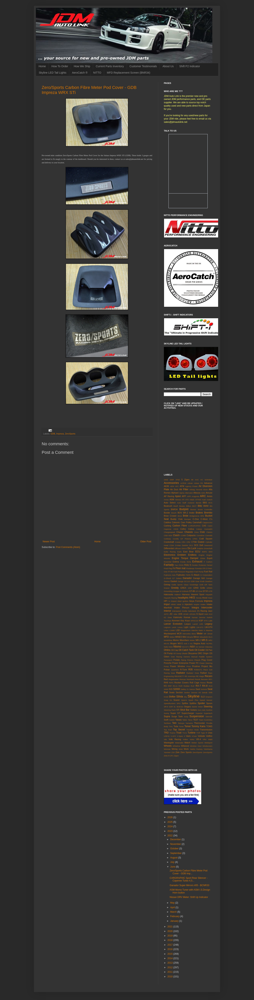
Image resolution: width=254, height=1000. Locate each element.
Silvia (179, 696)
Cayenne (167, 529)
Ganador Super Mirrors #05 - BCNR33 (189, 885)
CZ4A (171, 545)
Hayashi (209, 594)
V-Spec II (181, 736)
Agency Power (191, 486)
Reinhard (190, 679)
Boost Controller (205, 509)
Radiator (180, 673)
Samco (192, 689)
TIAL (171, 726)
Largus (187, 624)
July (172, 862)
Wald (210, 739)
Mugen (173, 643)
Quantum (175, 670)
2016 (170, 949)
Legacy (208, 624)
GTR (210, 591)
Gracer (166, 588)
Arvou (166, 500)
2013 (170, 962)
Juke (175, 614)
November (176, 844)
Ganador (187, 578)
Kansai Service (198, 617)
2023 (170, 831)
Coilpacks (191, 535)
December (176, 839)
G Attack (195, 575)
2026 (170, 817)
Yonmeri (167, 752)
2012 (170, 967)
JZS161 (192, 614)
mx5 (185, 643)
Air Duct (174, 489)
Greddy (175, 587)
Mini (184, 637)
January (174, 921)
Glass (186, 585)
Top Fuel (168, 730)
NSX (192, 646)
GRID (196, 588)
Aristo (209, 496)
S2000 (176, 689)
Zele (177, 752)
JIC (171, 614)
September (176, 853)
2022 (170, 835)
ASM (171, 499)
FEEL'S (187, 565)
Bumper (187, 519)
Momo (176, 640)
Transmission (206, 729)
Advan (190, 483)
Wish (181, 749)
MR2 (210, 640)
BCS (210, 503)
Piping (183, 660)
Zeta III (167, 756)
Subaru (193, 710)
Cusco (201, 542)
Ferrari (209, 565)
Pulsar (167, 669)
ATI (183, 500)
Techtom (167, 723)
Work (186, 749)
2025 (170, 822)
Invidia (184, 611)
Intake (203, 604)
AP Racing (169, 496)
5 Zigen (185, 479)
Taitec (184, 720)
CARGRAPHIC (194, 526)
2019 (170, 935)
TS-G (184, 733)
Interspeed (176, 611)
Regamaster (173, 679)
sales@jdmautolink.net (175, 122)
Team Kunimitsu (205, 720)
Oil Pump (168, 653)
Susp (186, 716)
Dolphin (200, 548)
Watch (187, 742)
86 (192, 480)
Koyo (187, 620)
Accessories (171, 482)
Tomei (187, 726)
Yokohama (208, 749)
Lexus (180, 627)
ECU (197, 551)
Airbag (192, 489)
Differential (169, 548)
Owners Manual (190, 657)
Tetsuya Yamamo (185, 723)
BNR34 (174, 509)
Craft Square (205, 538)
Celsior (199, 529)
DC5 (196, 545)
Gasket (173, 581)
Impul (166, 604)
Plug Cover (206, 660)
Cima (196, 532)
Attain (192, 500)
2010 (170, 976)
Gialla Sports (177, 585)
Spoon (209, 703)
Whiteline (176, 746)
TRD (166, 732)
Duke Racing (170, 552)
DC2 (191, 545)
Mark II (202, 630)
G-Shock (167, 578)
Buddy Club (176, 519)
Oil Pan (209, 650)
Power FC (194, 663)
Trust (178, 732)
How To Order (59, 66)
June (173, 866)
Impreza (60, 434)
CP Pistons (185, 539)
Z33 (173, 752)
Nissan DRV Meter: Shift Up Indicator (189, 897)
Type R (204, 733)
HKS (192, 597)
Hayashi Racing (170, 598)
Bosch (174, 513)
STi (177, 710)
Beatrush (168, 506)
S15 (171, 689)
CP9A (195, 539)
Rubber (187, 686)
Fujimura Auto (170, 575)
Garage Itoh (199, 578)
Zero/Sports (197, 752)
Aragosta (195, 496)
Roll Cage (194, 682)
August (174, 857)
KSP (201, 620)
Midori (172, 637)
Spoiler (201, 703)
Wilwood (185, 746)
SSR (171, 707)
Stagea (187, 706)
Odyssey (208, 647)
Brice (180, 516)
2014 (170, 958)
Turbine (191, 732)
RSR (180, 686)
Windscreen (207, 746)
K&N (206, 614)
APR (189, 496)
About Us (168, 66)
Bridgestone (194, 516)
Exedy (183, 562)
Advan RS (198, 483)
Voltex (185, 739)
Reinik (197, 679)
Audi (204, 500)
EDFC (204, 552)
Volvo (192, 739)
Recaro (208, 676)
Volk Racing (175, 739)
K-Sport (200, 614)
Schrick (204, 689)
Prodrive (196, 666)
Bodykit (183, 509)
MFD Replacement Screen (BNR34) (128, 72)
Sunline (209, 710)
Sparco (184, 700)
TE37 (195, 720)
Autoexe (191, 503)
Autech (209, 500)
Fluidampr (190, 568)
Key (182, 620)
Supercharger (187, 713)
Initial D (180, 604)
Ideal (179, 601)
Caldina (167, 522)
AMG (203, 493)
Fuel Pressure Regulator (183, 572)
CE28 (176, 529)
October (174, 848)
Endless (192, 555)
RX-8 (204, 685)
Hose (210, 598)
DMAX (184, 548)
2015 (170, 954)
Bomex (193, 509)
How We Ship (82, 66)
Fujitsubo (180, 575)
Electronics (169, 555)
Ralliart (203, 673)
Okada (184, 653)
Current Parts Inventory (110, 66)
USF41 (167, 736)
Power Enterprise (180, 663)
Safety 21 (185, 689)
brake (191, 513)
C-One (196, 519)
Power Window (177, 666)
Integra (195, 607)
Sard (198, 689)
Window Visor (196, 746)
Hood (204, 598)
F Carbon (208, 562)
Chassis (189, 532)
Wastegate (169, 742)
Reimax (183, 679)
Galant (178, 578)
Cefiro (183, 529)
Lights (192, 627)
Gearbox (208, 581)
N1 (191, 643)
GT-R (205, 591)
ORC (200, 653)
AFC (177, 486)
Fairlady (169, 564)
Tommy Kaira (198, 726)
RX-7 (198, 685)
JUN (180, 614)
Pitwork (197, 660)
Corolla (176, 539)
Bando (198, 503)
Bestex (182, 506)
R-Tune (183, 669)
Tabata (178, 720)
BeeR (176, 506)
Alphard (174, 493)
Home (42, 66)
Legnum (167, 627)
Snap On (168, 700)
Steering (208, 706)
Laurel (195, 624)
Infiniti (173, 604)
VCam (194, 736)
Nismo (177, 646)
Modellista (168, 640)
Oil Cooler (199, 650)
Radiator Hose (192, 673)
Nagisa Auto (199, 643)
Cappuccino (207, 522)
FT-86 (170, 572)
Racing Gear (169, 673)
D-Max (178, 545)
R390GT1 (198, 670)
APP (184, 496)
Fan (176, 565)
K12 (210, 614)
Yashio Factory (196, 749)
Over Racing (176, 657)
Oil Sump (177, 653)
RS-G (175, 686)
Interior (167, 611)
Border (167, 513)
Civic (202, 532)
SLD (203, 697)
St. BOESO (178, 707)
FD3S (181, 565)
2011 (170, 972)
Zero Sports (186, 752)
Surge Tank (177, 716)
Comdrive (201, 535)
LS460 (172, 630)
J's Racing (202, 611)
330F (172, 480)
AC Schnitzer (206, 480)
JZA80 (185, 614)
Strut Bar (184, 710)
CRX (183, 542)
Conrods (208, 535)
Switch (172, 720)
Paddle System (205, 657)
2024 (170, 826)
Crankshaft (169, 542)
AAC (197, 480)
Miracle (190, 637)
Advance (208, 483)
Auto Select (169, 502)
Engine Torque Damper (185, 558)
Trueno (172, 733)
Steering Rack (170, 710)
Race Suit (207, 670)
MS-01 (166, 643)
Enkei (202, 558)
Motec (192, 640)
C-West (204, 519)
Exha (189, 562)
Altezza (197, 493)
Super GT (175, 713)
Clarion (209, 532)
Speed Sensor (206, 700)
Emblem (181, 555)
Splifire (185, 703)
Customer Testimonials (143, 66)
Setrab (204, 692)
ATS (187, 500)
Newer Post (49, 541)
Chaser (179, 532)
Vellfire (209, 736)
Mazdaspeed (170, 633)
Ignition (185, 601)
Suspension (196, 716)
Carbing (167, 526)
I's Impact (172, 601)
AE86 (166, 486)
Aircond (199, 489)
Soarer (176, 700)
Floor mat (181, 568)
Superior (198, 713)
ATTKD (198, 500)
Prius (189, 666)
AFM (182, 486)
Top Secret (179, 729)
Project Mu (206, 666)
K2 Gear (168, 617)
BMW (205, 506)
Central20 (208, 529)
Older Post (145, 541)
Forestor (198, 568)
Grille (202, 588)
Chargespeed (169, 532)
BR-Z (185, 513)
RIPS (171, 683)
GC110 (187, 581)
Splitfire (192, 703)
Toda (176, 726)
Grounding (168, 591)
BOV (180, 513)
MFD (166, 636)
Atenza (178, 500)
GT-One (199, 591)
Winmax (167, 749)
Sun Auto (202, 710)
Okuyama (192, 653)
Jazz (210, 611)
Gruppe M (177, 591)
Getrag (167, 584)
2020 (170, 931)
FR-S (205, 568)
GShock (185, 591)
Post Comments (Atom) (68, 547)
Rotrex (203, 683)
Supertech (208, 713)
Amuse (209, 493)
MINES (178, 637)
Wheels (168, 746)
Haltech (178, 594)
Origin (206, 653)
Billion (188, 506)
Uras (210, 733)
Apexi (178, 496)
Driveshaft (208, 548)
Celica (191, 529)
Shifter (172, 696)
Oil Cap (174, 650)
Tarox (190, 720)
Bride (185, 515)
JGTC (166, 614)
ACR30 (183, 483)
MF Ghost (208, 634)
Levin (174, 627)
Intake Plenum (181, 607)
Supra (167, 716)
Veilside (201, 736)
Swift (166, 720)
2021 (170, 926)
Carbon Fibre (180, 525)
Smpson (209, 697)
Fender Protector (199, 565)
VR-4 (198, 739)
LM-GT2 (200, 627)
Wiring (175, 749)
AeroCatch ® (79, 72)
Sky (185, 697)
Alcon (205, 489)
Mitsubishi (204, 637)
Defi (201, 545)
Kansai (187, 617)
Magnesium (186, 630)
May (172, 902)
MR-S (204, 640)
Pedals (176, 660)
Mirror (196, 637)
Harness (186, 594)
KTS (206, 621)
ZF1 (172, 756)
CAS (204, 526)
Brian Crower (170, 516)
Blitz (200, 506)
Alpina (181, 493)
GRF (190, 588)
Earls (179, 552)
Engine (202, 555)
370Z (178, 480)
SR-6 (166, 707)
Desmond (208, 545)
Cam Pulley (186, 522)
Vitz (165, 739)
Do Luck (191, 548)
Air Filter (183, 489)
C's (210, 519)
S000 (166, 689)
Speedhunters (169, 703)
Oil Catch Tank (186, 650)
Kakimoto (177, 617)
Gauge (180, 581)
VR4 (204, 739)
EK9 (210, 552)
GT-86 (192, 591)
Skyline (193, 696)
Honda (198, 598)
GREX (183, 588)
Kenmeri (176, 620)
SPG (179, 703)
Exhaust (197, 561)
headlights (183, 597)
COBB (183, 535)
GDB (53, 434)
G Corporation (206, 575)
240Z (166, 480)
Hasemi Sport (197, 594)
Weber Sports (197, 743)
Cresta (178, 542)
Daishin (185, 545)
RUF (193, 686)
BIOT (194, 506)
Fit (174, 568)
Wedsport (208, 743)
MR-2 (198, 640)
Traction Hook (192, 730)
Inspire (196, 604)
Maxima (209, 630)
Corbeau (167, 539)
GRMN (209, 588)
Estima (176, 562)
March (173, 912)
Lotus (166, 630)
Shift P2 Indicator (189, 66)
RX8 (210, 686)
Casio (209, 526)
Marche (195, 630)
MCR (179, 633)
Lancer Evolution (173, 624)
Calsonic (176, 522)
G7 (173, 578)
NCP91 (209, 643)
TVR (198, 733)
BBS (205, 502)
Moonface (184, 640)
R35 (190, 669)
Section (179, 692)
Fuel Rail (208, 571)
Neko (166, 647)
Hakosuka (168, 594)
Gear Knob (199, 581)
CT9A (194, 542)
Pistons (190, 660)
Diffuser (178, 548)
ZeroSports (70, 434)
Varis (188, 736)
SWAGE (209, 716)
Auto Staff (181, 503)
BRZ (202, 516)
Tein (174, 723)
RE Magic (200, 676)
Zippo (176, 756)
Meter (200, 633)
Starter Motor (197, 707)
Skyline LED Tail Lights (52, 72)
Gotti (201, 585)
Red (166, 679)
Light (186, 627)
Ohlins (167, 650)
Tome (181, 726)
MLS (210, 637)
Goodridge (194, 585)
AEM (172, 486)
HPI (165, 601)
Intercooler (206, 607)
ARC (203, 496)
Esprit (209, 558)
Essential (167, 562)
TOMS (209, 726)
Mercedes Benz (189, 634)
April (172, 907)
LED (201, 624)
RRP (170, 686)
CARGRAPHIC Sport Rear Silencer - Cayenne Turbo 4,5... (188, 879)
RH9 (166, 682)
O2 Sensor (200, 647)
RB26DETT (179, 676)
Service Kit (196, 692)
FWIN (188, 575)
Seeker (187, 692)
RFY (210, 679)
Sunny (166, 713)
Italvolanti (192, 611)
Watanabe (179, 743)
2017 (170, 944)
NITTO (97, 72)
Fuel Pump (198, 572)
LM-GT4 (208, 627)
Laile (210, 621)
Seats (172, 692)
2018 (170, 940)
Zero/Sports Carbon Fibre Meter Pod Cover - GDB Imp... (188, 872)
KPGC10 (194, 621)
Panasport (168, 660)
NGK (171, 647)
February (175, 916)
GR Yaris (208, 585)
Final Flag (168, 568)
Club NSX (168, 535)
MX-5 (180, 643)
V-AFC (173, 736)
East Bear (188, 551)
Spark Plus (193, 700)
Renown (204, 679)
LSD (178, 630)
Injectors (189, 604)
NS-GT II (185, 647)
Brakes (199, 512)
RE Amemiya (190, 676)
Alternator (189, 493)
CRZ (188, 542)
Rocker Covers (181, 682)
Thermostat (199, 723)
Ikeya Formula (196, 601)
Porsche (168, 663)
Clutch (176, 535)
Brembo (208, 512)
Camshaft (197, 522)
